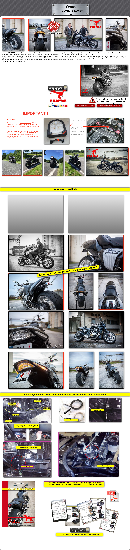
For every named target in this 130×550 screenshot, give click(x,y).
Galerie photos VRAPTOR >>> (85, 106)
